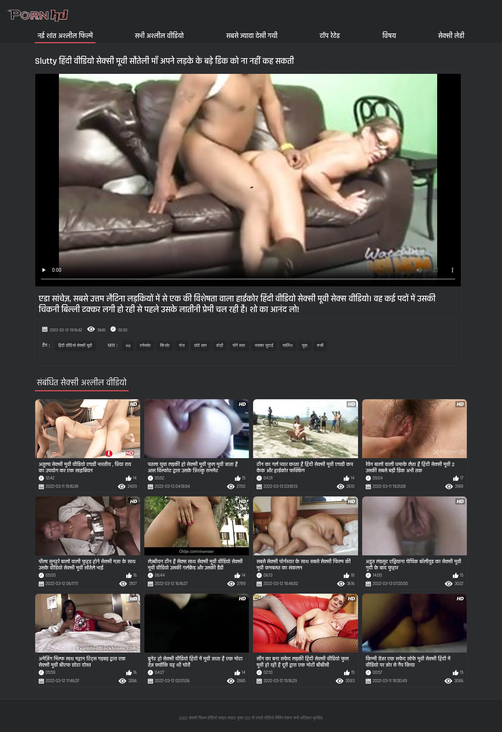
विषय (389, 35)
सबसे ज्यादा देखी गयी (251, 35)
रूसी (320, 345)
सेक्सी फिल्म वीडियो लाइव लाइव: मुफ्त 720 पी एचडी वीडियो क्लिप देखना (240, 718)
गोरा (182, 345)
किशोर (164, 345)
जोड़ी (219, 345)
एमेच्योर (145, 345)
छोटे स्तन (200, 345)
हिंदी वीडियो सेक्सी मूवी (75, 345)
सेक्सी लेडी (451, 35)
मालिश (287, 345)
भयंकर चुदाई (264, 345)
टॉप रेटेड (330, 35)
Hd (128, 345)
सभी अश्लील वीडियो (159, 35)
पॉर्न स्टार (239, 345)
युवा (305, 345)
